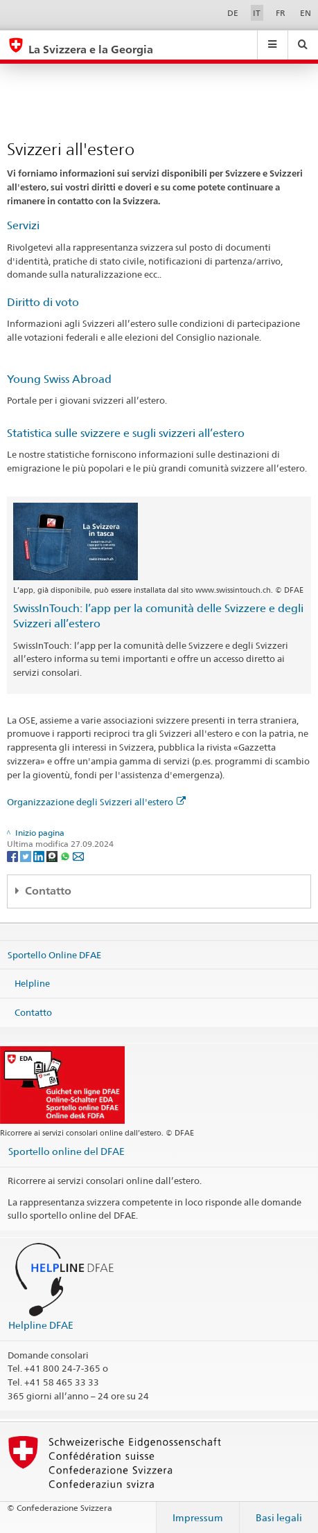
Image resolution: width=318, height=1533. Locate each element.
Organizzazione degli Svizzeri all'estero (96, 801)
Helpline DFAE (40, 1325)
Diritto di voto (43, 302)
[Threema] (53, 855)
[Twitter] (26, 855)
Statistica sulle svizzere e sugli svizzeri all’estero (126, 433)
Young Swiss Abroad (59, 379)
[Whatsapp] (66, 855)
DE (232, 13)
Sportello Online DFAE (54, 954)
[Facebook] (13, 855)
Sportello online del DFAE (66, 1151)
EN (305, 13)
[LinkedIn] (39, 855)
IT (256, 13)
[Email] (78, 855)
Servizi (23, 225)
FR (280, 13)
